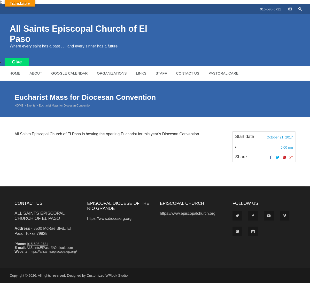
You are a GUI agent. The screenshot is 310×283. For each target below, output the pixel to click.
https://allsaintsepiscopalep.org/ (53, 251)
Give (17, 61)
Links (141, 73)
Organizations (112, 73)
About (36, 73)
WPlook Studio (117, 275)
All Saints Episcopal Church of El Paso (39, 216)
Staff (161, 73)
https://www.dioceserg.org (109, 218)
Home (14, 73)
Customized (96, 275)
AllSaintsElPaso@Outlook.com (50, 248)
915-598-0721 (270, 9)
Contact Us (187, 73)
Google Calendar (69, 73)
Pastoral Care (224, 73)
